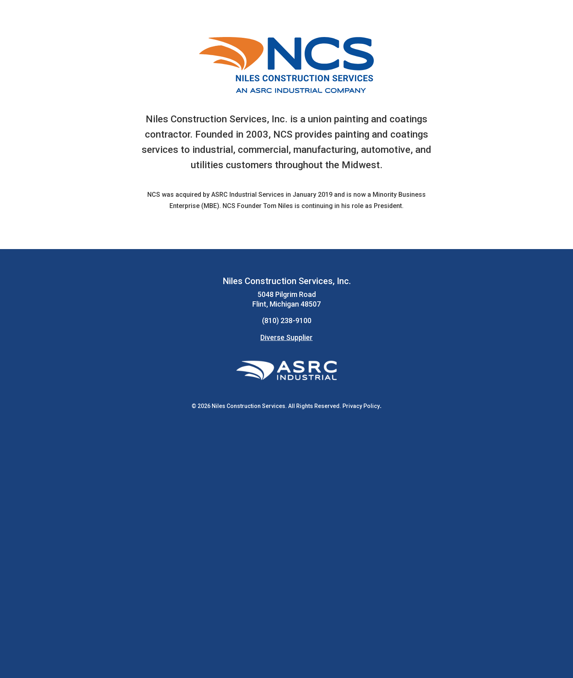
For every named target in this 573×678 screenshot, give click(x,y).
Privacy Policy (361, 406)
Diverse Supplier (286, 337)
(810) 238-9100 (286, 320)
